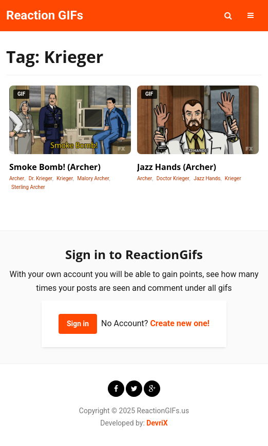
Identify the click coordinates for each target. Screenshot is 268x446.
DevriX (156, 423)
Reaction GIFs (44, 15)
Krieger (64, 178)
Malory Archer (93, 178)
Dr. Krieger (40, 178)
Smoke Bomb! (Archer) (55, 167)
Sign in (78, 324)
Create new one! (179, 323)
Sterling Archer (28, 187)
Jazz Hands (207, 178)
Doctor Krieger (173, 178)
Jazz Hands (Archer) (176, 167)
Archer (16, 178)
